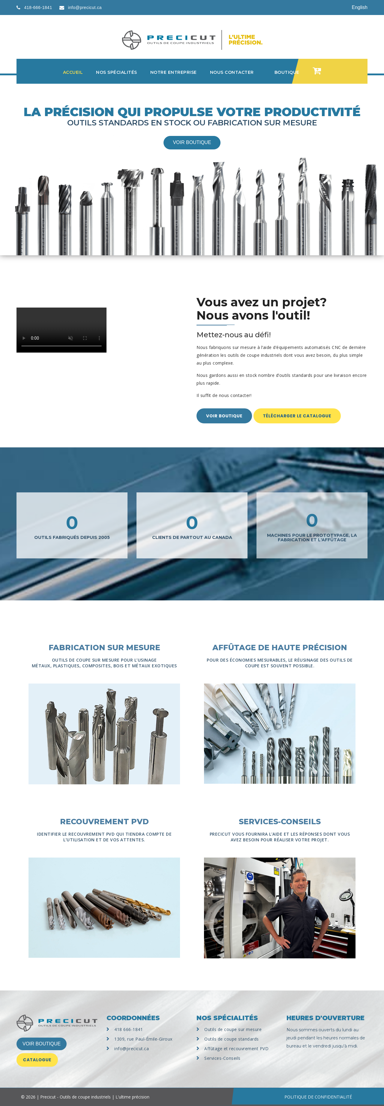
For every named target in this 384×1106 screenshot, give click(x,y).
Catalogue (37, 1060)
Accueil (73, 72)
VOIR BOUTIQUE (41, 1043)
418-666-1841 (38, 7)
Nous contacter (232, 72)
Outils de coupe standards (231, 1039)
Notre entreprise (173, 72)
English (360, 7)
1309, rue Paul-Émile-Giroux (143, 1039)
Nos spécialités (116, 72)
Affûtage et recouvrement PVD (236, 1048)
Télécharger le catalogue (297, 416)
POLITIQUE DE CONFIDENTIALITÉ (318, 1097)
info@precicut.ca (85, 7)
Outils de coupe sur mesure (233, 1029)
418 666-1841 (128, 1029)
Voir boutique (192, 142)
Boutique (286, 72)
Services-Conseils (222, 1058)
